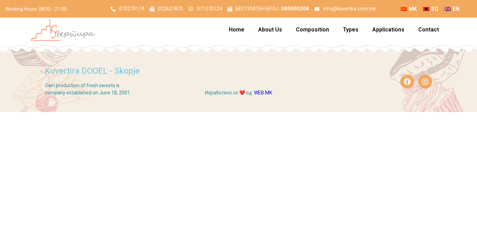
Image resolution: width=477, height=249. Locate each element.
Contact (428, 31)
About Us (270, 31)
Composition (312, 31)
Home (236, 31)
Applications (388, 31)
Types (350, 31)
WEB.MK (263, 94)
